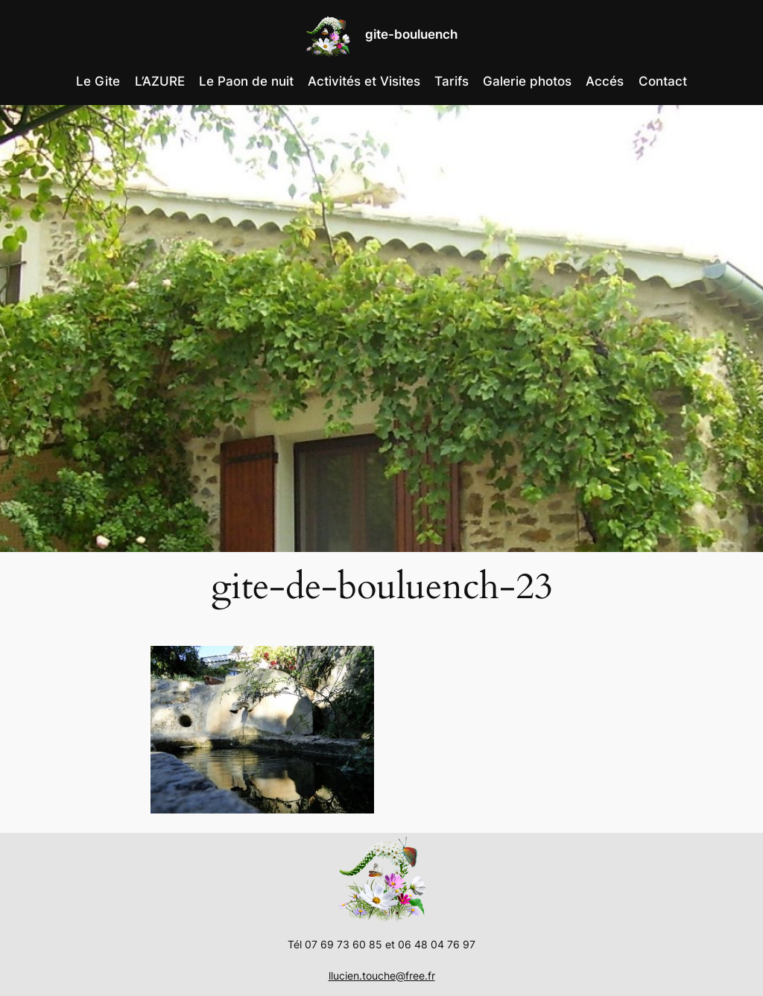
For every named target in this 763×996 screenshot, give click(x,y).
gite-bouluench (411, 34)
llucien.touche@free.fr (382, 975)
